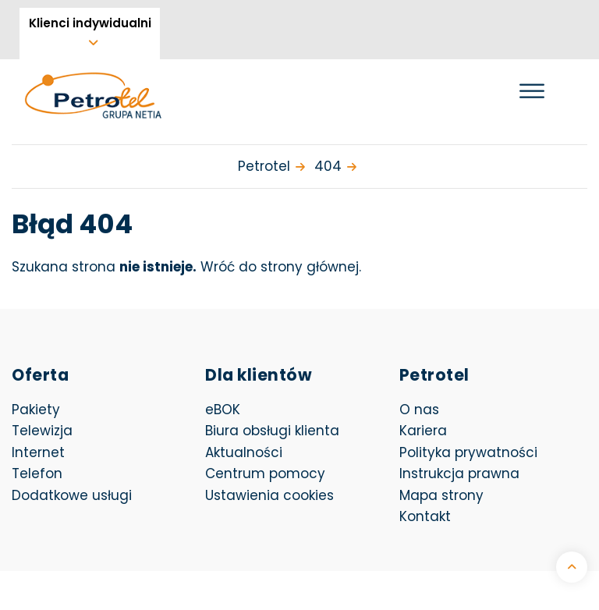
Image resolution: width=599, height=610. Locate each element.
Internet (38, 452)
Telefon (37, 473)
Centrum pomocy (265, 473)
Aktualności (243, 452)
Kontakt (425, 516)
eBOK (299, 409)
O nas (419, 409)
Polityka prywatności (468, 452)
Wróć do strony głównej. (280, 266)
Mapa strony (441, 495)
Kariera (423, 430)
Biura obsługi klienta (272, 430)
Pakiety (36, 409)
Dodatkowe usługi (72, 495)
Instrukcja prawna (459, 473)
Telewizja (42, 430)
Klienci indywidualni (90, 23)
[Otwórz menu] (531, 90)
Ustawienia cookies (269, 495)
